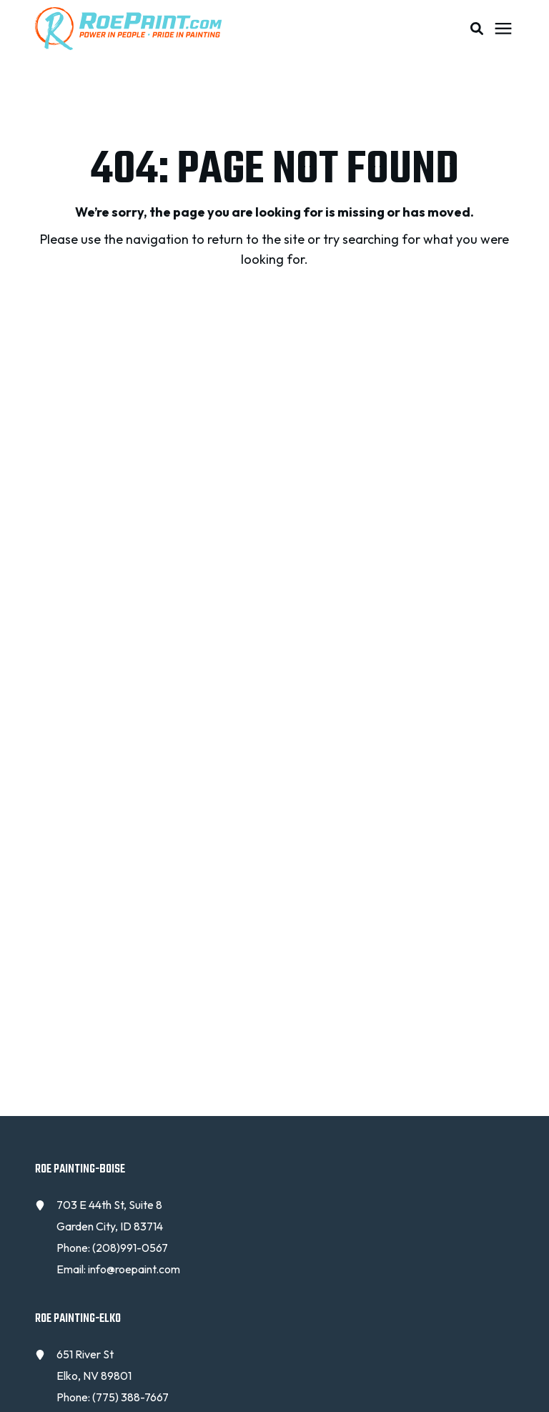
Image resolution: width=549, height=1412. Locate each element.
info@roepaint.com (134, 1269)
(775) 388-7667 (130, 1397)
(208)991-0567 (130, 1247)
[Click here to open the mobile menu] (503, 29)
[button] (476, 28)
